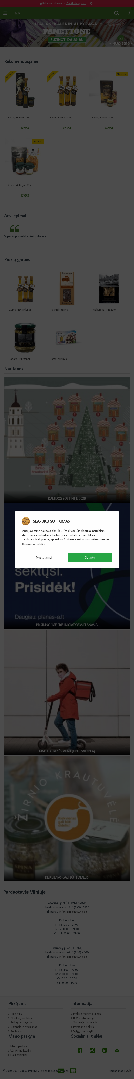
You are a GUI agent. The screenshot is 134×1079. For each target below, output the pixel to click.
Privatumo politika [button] (33, 544)
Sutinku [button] (90, 557)
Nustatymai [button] (44, 557)
